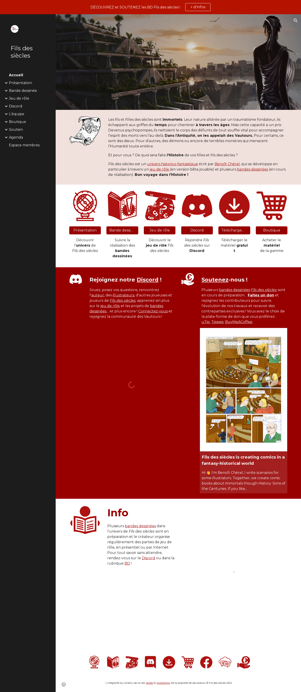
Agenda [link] (16, 137)
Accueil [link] (16, 75)
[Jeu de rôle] (159, 230)
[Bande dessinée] (122, 230)
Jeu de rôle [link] (19, 98)
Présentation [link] (20, 83)
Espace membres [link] (24, 145)
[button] (295, 20)
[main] (196, 147)
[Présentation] (85, 230)
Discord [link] (15, 106)
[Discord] (197, 230)
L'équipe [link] (16, 114)
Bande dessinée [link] (23, 91)
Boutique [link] (17, 122)
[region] (150, 7)
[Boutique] (271, 230)
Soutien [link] (16, 129)
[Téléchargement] (234, 230)
